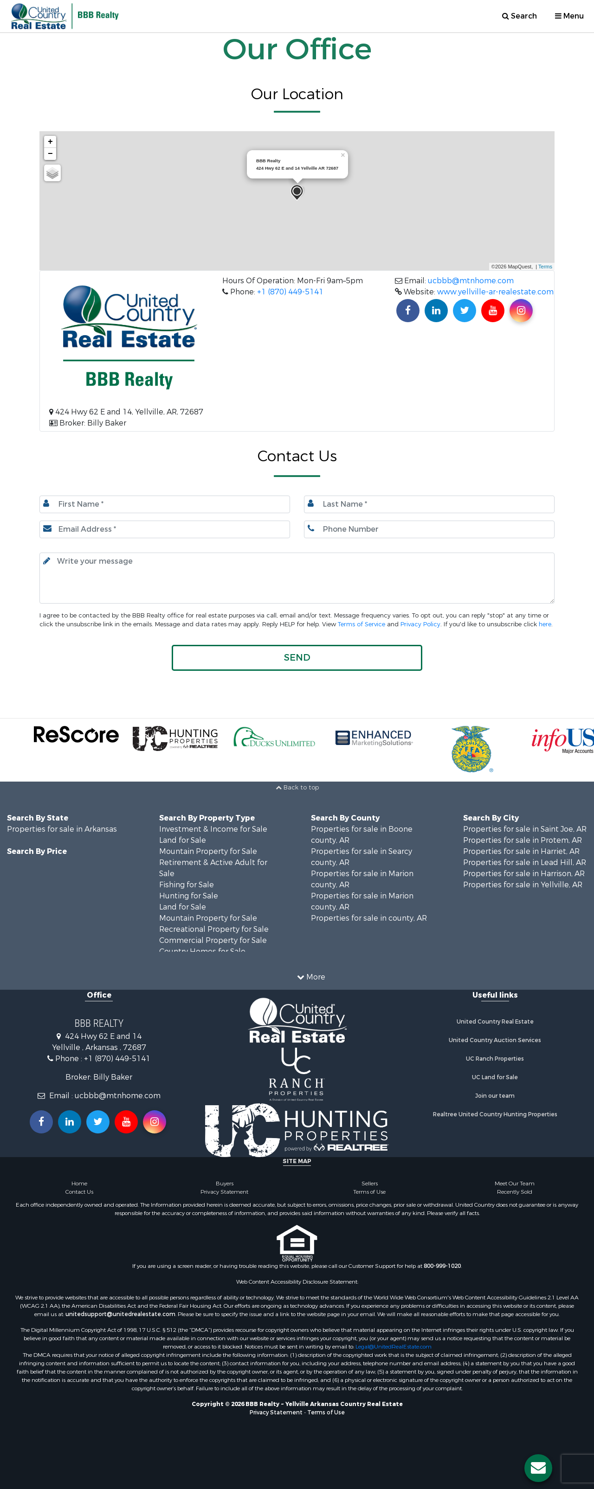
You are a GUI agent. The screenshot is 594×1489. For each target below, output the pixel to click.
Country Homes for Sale (202, 951)
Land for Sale (182, 840)
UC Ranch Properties (495, 1059)
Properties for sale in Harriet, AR (521, 851)
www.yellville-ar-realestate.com (495, 292)
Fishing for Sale (186, 885)
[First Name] (164, 504)
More (311, 977)
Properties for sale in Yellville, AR (522, 885)
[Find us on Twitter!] (464, 310)
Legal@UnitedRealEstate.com (393, 1346)
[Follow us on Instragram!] (154, 1121)
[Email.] (164, 529)
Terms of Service (361, 624)
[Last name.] (429, 504)
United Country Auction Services (495, 1040)
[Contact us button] (538, 1468)
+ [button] (50, 141)
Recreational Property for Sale (214, 929)
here (545, 624)
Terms (545, 266)
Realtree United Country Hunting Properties (495, 1114)
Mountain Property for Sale (208, 851)
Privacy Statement (224, 1192)
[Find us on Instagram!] (521, 310)
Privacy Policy (420, 624)
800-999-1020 (442, 1266)
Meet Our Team (515, 1183)
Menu (569, 16)
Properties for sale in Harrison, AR (524, 873)
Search (519, 16)
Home (79, 1183)
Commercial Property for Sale (213, 940)
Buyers (224, 1183)
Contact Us (79, 1192)
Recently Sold (514, 1192)
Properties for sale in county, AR (369, 918)
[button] (297, 658)
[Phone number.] (429, 529)
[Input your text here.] (297, 578)
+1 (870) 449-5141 (290, 292)
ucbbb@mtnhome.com (471, 281)
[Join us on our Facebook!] (408, 310)
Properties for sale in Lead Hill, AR (524, 862)
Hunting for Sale (188, 896)
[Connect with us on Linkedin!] (436, 310)
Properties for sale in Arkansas (62, 829)
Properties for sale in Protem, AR (522, 840)
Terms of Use (369, 1192)
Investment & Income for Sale (213, 829)
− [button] (50, 153)
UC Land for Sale (495, 1077)
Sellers (370, 1183)
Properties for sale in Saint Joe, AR (525, 829)
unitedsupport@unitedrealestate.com (120, 1314)
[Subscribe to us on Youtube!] (492, 310)
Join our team (495, 1096)
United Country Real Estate (495, 1021)
